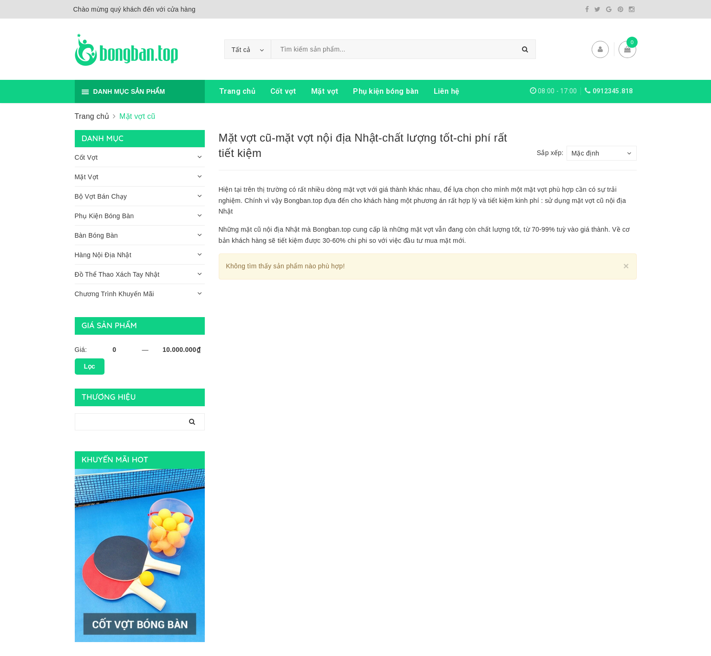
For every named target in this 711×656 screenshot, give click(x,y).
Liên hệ (447, 91)
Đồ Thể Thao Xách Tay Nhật (117, 274)
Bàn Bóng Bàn (96, 235)
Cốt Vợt (86, 157)
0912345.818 (613, 91)
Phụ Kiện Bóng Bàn (104, 216)
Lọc (89, 366)
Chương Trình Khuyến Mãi (114, 294)
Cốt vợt (283, 91)
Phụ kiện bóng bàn (385, 91)
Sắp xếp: (550, 152)
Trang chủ (237, 91)
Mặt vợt (325, 91)
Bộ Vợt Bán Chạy (101, 196)
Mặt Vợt (86, 177)
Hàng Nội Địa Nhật (103, 255)
